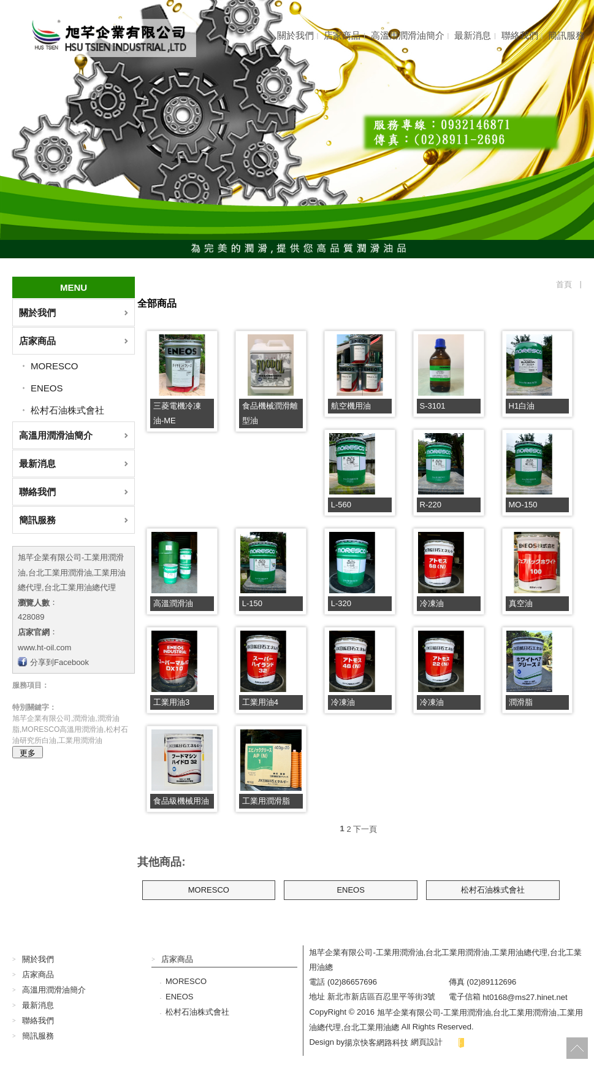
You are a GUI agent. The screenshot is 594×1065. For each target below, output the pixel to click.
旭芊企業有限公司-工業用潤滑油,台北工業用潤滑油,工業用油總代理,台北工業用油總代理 (72, 572)
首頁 (564, 284)
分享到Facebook (59, 662)
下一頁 (365, 828)
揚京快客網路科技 (376, 1042)
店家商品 (342, 35)
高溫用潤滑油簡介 (407, 35)
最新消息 (472, 35)
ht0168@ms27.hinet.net (524, 997)
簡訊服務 (566, 35)
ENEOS (47, 388)
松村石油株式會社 (67, 410)
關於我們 (295, 35)
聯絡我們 (519, 35)
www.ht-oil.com (44, 647)
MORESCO (54, 366)
